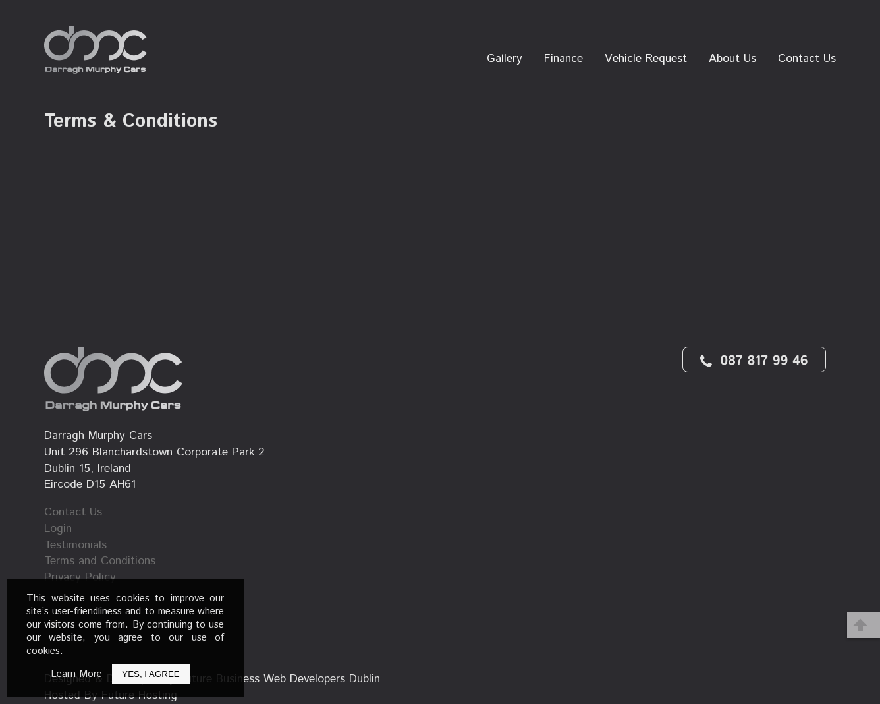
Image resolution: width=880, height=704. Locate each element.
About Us (732, 58)
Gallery (504, 58)
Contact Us (807, 58)
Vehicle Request (646, 58)
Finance (563, 58)
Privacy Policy (80, 578)
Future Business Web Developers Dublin (279, 679)
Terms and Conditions (99, 561)
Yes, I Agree (150, 674)
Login (58, 529)
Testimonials (75, 545)
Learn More (76, 674)
